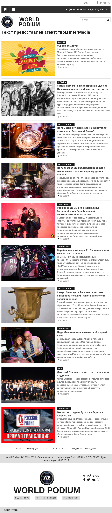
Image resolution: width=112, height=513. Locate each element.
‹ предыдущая (32, 449)
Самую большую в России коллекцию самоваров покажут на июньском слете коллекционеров (81, 295)
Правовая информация (46, 498)
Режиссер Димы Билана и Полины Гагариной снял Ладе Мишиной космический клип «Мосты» (78, 211)
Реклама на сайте (70, 498)
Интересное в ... (66, 124)
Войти (87, 3)
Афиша (61, 42)
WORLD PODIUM (29, 21)
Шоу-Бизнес (64, 204)
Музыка (62, 82)
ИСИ (60, 369)
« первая (19, 449)
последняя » (90, 449)
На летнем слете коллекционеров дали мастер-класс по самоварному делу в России (81, 171)
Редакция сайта (22, 498)
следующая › (77, 449)
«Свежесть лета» (67, 45)
